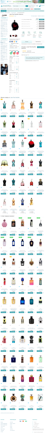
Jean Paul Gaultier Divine (31, 210)
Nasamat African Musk (4, 328)
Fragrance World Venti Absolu (22, 270)
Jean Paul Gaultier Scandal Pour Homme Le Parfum (40, 191)
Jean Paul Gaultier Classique (4, 19)
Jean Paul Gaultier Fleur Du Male (4, 40)
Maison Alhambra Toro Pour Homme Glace (13, 290)
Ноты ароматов (12, 430)
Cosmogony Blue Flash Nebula (4, 387)
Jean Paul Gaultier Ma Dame (4, 29)
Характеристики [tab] (38, 41)
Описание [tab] (26, 41)
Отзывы (2, 431)
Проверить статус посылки (27, 3)
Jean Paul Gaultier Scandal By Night (4, 33)
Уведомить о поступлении (41, 21)
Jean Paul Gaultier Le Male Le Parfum (4, 55)
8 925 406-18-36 (36, 424)
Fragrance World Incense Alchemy (4, 367)
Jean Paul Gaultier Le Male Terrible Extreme (4, 56)
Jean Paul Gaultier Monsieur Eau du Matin (4, 59)
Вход (40, 3)
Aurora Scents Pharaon (13, 406)
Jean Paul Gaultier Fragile (4, 171)
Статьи (2, 427)
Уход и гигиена (3, 426)
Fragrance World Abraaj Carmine (31, 387)
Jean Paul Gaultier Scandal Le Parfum (4, 35)
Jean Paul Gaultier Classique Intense (4, 20)
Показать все (2, 62)
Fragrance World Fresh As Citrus (40, 348)
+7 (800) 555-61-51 (33, 5)
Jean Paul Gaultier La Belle (31, 171)
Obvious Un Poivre (22, 328)
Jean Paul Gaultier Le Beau (4, 45)
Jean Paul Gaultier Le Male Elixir (4, 53)
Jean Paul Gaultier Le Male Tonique (4, 58)
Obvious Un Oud (13, 328)
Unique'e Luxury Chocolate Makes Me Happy (13, 309)
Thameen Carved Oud (22, 309)
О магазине (2, 430)
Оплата (11, 424)
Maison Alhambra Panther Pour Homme (40, 270)
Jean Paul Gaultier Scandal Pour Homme (4, 152)
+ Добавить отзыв (40, 47)
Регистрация (42, 3)
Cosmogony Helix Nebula (40, 367)
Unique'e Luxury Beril (4, 309)
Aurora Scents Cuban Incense (4, 406)
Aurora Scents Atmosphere (22, 406)
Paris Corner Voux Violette (31, 251)
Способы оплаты (19, 3)
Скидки (35, 3)
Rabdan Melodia (13, 270)
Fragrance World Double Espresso (22, 367)
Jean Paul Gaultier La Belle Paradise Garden (4, 28)
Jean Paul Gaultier (15, 97)
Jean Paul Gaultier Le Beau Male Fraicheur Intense (4, 46)
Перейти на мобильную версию (38, 432)
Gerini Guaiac (40, 309)
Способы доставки (11, 3)
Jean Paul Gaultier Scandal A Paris (4, 32)
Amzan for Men (31, 406)
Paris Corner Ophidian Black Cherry (40, 251)
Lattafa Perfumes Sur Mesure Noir (40, 232)
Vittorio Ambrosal (31, 309)
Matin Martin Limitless (40, 328)
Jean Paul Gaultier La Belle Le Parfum (4, 26)
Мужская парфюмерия (4, 424)
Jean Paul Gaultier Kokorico (3, 42)
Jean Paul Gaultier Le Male (4, 49)
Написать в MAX (35, 426)
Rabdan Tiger (4, 270)
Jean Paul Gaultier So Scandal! (3, 36)
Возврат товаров (12, 423)
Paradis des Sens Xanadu (22, 251)
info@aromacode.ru (36, 427)
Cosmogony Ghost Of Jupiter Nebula (31, 367)
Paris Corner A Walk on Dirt (31, 328)
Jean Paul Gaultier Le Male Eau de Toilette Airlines (4, 52)
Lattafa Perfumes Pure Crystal (31, 270)
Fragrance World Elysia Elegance (22, 387)
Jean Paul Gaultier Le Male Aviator (4, 50)
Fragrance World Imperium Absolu (13, 367)
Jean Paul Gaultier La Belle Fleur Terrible (4, 25)
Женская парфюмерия (4, 423)
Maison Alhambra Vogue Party (4, 290)
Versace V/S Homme (40, 406)
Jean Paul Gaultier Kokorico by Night (4, 44)
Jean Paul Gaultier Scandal (4, 30)
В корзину (41, 19)
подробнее (22, 36)
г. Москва (5, 3)
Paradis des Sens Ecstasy (13, 251)
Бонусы (11, 426)
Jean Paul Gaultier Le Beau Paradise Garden (4, 48)
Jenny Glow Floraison (4, 251)
